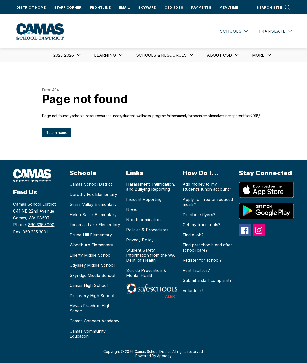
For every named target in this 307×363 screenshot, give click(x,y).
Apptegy (164, 356)
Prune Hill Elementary (91, 234)
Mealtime (228, 7)
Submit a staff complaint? (207, 280)
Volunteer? (193, 290)
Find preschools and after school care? (207, 247)
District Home (31, 7)
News (131, 209)
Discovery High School (92, 295)
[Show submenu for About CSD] (219, 55)
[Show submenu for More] (258, 55)
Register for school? (202, 260)
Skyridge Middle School (92, 275)
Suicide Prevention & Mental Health (146, 273)
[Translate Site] (275, 31)
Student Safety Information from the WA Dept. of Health (150, 255)
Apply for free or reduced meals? (208, 202)
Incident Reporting (143, 199)
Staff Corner (68, 7)
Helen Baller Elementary (93, 214)
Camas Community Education (88, 334)
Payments (201, 7)
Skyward (147, 7)
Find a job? (193, 234)
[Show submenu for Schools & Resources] (161, 55)
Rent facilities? (196, 270)
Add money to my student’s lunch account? (207, 187)
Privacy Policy (140, 239)
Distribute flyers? (199, 214)
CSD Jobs (174, 7)
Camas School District (91, 184)
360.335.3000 (41, 224)
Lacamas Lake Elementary (95, 224)
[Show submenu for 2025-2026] (63, 55)
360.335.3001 (35, 231)
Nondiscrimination (143, 219)
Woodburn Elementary (91, 244)
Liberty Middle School (90, 255)
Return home (56, 132)
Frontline (100, 7)
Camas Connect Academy (94, 320)
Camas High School (89, 285)
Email (124, 7)
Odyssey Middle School (92, 265)
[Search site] (274, 7)
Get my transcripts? (201, 224)
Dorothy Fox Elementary (93, 194)
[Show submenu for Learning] (105, 55)
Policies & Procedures (147, 229)
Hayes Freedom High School (90, 308)
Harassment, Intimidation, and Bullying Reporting (150, 187)
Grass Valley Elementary (93, 204)
